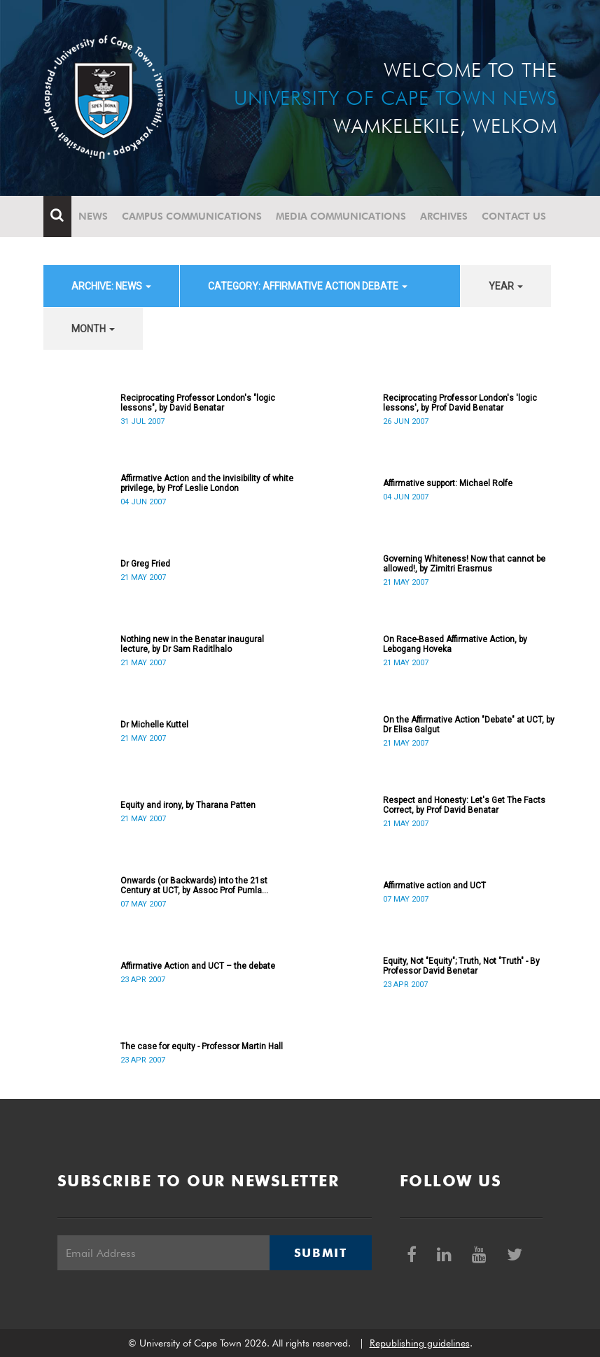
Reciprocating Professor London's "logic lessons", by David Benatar (197, 403)
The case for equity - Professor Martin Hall (201, 1046)
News (93, 216)
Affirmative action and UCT (434, 885)
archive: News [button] (111, 286)
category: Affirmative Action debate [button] (307, 286)
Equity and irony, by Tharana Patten (188, 805)
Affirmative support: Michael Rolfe (447, 483)
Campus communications (192, 216)
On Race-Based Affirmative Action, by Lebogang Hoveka (455, 644)
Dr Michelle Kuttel (154, 725)
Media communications (341, 216)
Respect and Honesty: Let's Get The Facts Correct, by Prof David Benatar (464, 805)
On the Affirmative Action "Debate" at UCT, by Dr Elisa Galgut (468, 724)
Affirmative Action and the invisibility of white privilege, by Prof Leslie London (206, 483)
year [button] (506, 286)
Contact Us (514, 216)
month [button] (93, 328)
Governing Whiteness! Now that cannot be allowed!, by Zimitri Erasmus (464, 564)
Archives (444, 216)
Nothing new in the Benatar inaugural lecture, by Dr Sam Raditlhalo (192, 644)
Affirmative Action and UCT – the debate (197, 966)
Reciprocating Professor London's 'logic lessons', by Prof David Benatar (460, 403)
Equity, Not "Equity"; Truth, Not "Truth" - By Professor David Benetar (461, 966)
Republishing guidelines (420, 1343)
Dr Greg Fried (145, 564)
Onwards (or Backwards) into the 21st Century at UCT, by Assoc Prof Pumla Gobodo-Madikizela (193, 885)
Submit (320, 1253)
